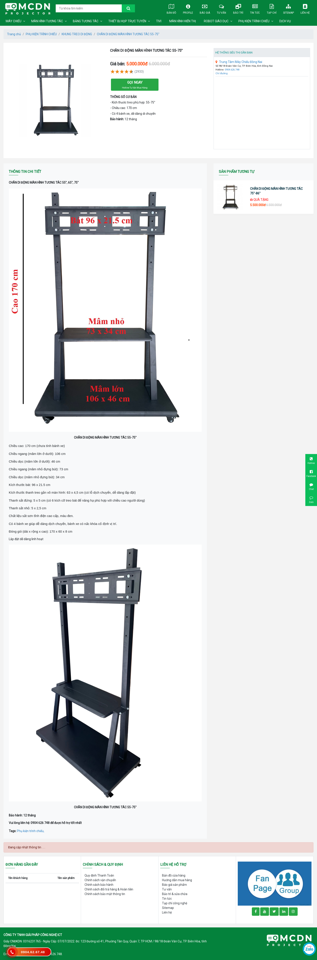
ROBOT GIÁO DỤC (216, 21)
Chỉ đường (222, 73)
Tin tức (255, 8)
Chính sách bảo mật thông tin (105, 894)
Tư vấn (221, 8)
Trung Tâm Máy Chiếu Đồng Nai (239, 62)
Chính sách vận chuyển (100, 880)
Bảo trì (238, 8)
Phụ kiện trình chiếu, (30, 831)
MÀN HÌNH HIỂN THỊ (182, 21)
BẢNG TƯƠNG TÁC (85, 21)
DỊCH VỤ (285, 21)
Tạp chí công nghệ (174, 903)
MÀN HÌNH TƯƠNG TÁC (47, 21)
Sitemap (288, 8)
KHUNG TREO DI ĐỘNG (77, 34)
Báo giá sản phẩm (174, 884)
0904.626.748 (232, 69)
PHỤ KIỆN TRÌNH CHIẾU (253, 21)
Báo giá (204, 8)
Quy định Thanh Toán (99, 875)
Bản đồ (171, 8)
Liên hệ (305, 8)
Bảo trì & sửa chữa (174, 894)
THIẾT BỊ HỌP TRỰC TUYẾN (127, 21)
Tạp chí (271, 8)
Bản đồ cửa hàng (173, 875)
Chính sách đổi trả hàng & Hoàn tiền (109, 889)
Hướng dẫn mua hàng (177, 880)
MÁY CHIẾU (13, 21)
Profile (188, 8)
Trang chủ (14, 34)
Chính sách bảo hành (99, 884)
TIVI (158, 21)
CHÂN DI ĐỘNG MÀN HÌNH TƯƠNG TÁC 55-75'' (128, 34)
